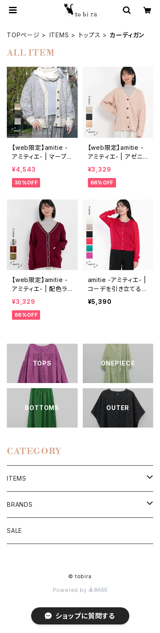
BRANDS (20, 504)
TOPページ (23, 35)
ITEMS (59, 35)
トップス (89, 35)
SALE (14, 530)
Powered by (80, 590)
